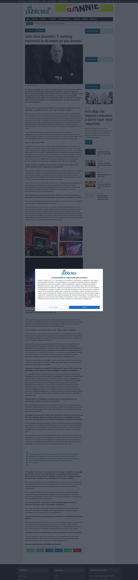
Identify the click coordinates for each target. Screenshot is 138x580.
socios (54, 280)
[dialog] (69, 290)
